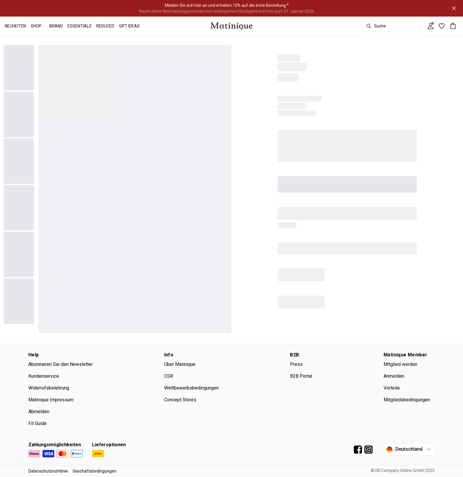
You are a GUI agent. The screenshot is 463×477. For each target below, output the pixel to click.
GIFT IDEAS (129, 26)
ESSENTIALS (80, 26)
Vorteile (392, 388)
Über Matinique (179, 364)
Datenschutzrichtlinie (48, 471)
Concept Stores (180, 400)
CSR (168, 376)
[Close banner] (453, 8)
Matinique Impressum (51, 400)
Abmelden (38, 411)
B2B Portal (301, 376)
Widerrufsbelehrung (48, 388)
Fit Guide (37, 423)
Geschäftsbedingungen (94, 471)
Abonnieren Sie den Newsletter (60, 364)
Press (296, 364)
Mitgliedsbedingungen (407, 400)
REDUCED (105, 26)
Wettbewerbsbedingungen (191, 388)
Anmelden (394, 376)
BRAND (56, 26)
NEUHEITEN (15, 26)
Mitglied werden (400, 364)
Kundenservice (43, 376)
